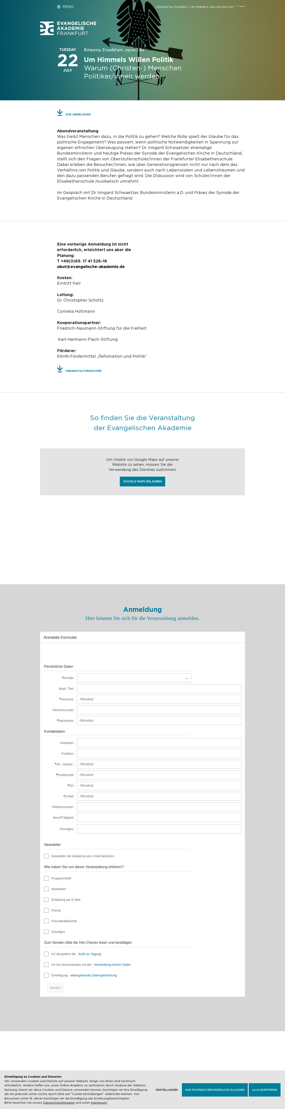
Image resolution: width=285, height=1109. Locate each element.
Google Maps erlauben (142, 481)
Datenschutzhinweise (59, 1103)
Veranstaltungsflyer (83, 371)
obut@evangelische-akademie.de (91, 266)
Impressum (99, 1103)
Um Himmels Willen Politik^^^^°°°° (217, 7)
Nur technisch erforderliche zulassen (214, 1089)
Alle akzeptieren (264, 1089)
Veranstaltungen (171, 7)
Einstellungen (167, 1089)
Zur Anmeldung (78, 114)
